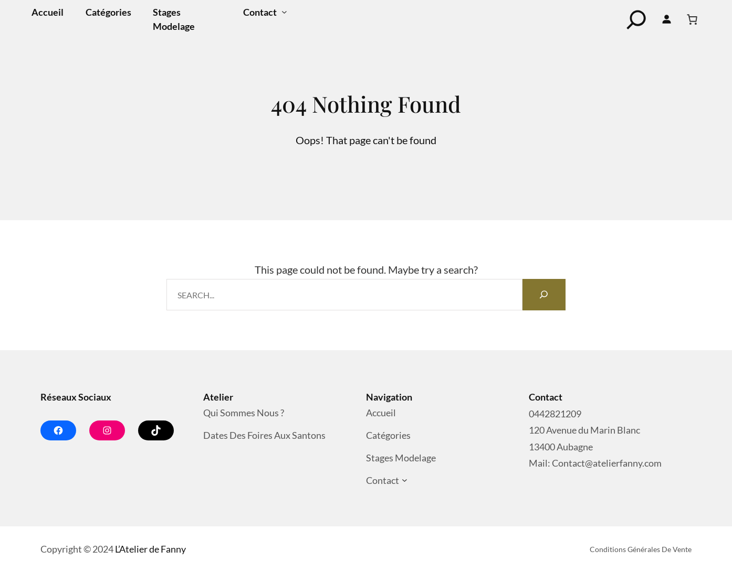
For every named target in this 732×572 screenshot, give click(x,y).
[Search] (544, 294)
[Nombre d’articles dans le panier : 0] (692, 19)
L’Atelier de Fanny (150, 549)
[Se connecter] (666, 19)
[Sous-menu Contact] (284, 12)
